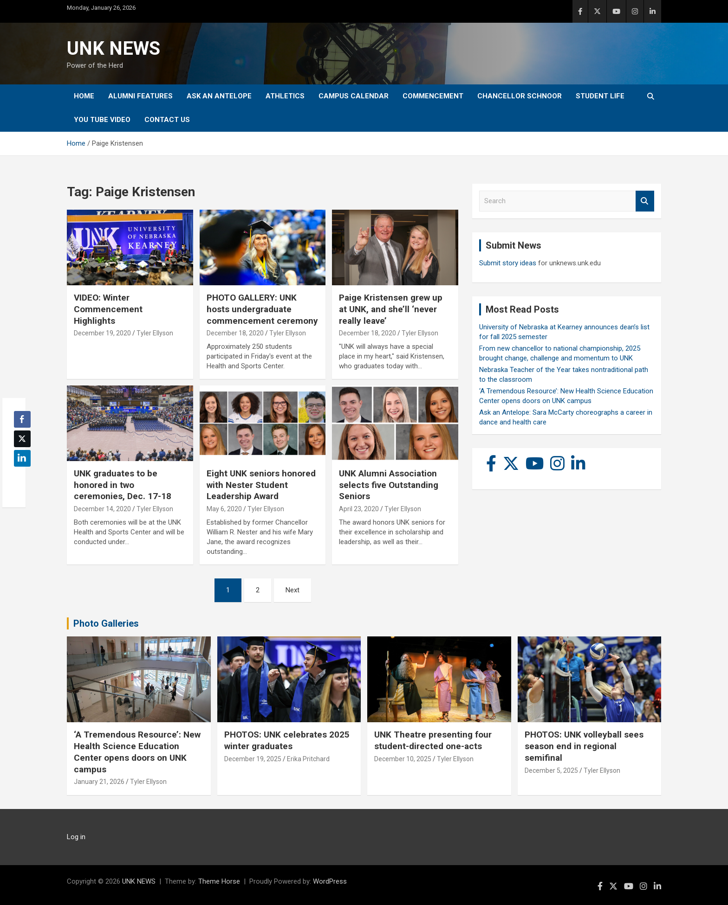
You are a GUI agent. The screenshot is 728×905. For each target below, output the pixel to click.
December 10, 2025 (402, 759)
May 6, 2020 (224, 509)
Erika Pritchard (308, 759)
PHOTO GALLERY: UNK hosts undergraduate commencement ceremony (262, 309)
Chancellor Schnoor (519, 96)
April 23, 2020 (359, 509)
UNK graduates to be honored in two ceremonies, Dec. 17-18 (122, 484)
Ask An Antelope (219, 96)
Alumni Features (140, 96)
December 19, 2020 (102, 333)
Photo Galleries (106, 623)
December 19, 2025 (252, 759)
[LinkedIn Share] (22, 458)
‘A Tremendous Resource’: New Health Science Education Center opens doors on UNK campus (137, 751)
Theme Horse (219, 881)
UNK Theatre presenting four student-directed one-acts (433, 740)
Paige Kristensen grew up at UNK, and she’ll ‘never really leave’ (390, 309)
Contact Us (167, 120)
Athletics (285, 96)
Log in (76, 837)
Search (645, 201)
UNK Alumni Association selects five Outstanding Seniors (388, 484)
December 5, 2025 (551, 770)
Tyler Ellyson (154, 333)
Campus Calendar (353, 96)
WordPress (330, 881)
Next (292, 590)
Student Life (600, 96)
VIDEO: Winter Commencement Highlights (108, 309)
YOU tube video (102, 120)
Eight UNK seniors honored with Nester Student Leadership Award (261, 484)
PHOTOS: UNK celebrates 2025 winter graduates (287, 740)
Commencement (433, 96)
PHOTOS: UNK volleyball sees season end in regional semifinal (584, 746)
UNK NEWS (113, 48)
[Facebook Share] (22, 419)
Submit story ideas (507, 263)
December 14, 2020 (102, 509)
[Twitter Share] (22, 438)
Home (84, 96)
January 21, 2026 (99, 781)
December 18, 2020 (235, 333)
